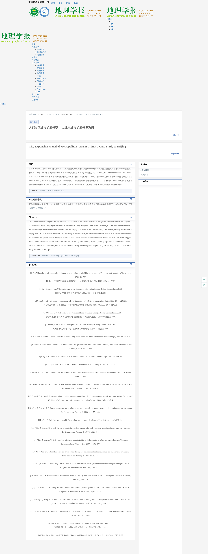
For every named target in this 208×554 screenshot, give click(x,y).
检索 (76, 3)
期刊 (53, 3)
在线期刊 (35, 63)
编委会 (34, 57)
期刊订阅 (35, 94)
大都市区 (43, 191)
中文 (110, 19)
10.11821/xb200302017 (37, 208)
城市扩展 (51, 191)
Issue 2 (57, 114)
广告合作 (35, 97)
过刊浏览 (40, 71)
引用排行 (40, 87)
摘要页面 (144, 175)
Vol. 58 (48, 114)
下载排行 (40, 84)
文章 (60, 3)
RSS (38, 92)
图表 (68, 3)
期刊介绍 (40, 49)
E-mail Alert (41, 89)
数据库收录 (41, 52)
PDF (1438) (144, 170)
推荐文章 (40, 73)
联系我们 (35, 100)
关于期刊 (35, 47)
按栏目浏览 (41, 79)
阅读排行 (40, 81)
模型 (58, 191)
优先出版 (40, 68)
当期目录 (40, 65)
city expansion (61, 256)
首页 (33, 44)
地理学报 (33, 114)
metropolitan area (48, 256)
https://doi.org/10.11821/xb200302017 (89, 114)
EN (107, 19)
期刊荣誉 (40, 55)
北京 (63, 191)
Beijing (76, 256)
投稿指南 (35, 60)
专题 (39, 76)
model (70, 256)
